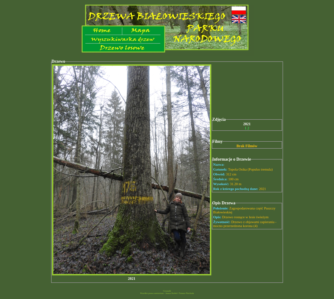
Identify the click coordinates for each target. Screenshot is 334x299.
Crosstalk (167, 291)
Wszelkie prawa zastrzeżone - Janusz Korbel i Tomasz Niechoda (167, 293)
